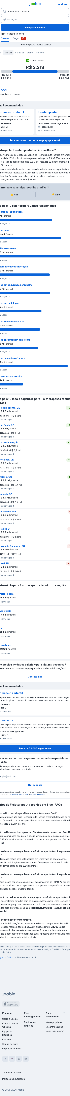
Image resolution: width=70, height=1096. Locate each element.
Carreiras (6, 1039)
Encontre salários (54, 1026)
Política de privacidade (13, 1078)
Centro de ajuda (10, 1044)
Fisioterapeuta (47, 112)
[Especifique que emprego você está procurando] (35, 11)
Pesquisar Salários (35, 27)
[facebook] (5, 1059)
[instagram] (12, 1059)
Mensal (8, 52)
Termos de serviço (11, 1072)
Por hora (40, 52)
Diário (30, 52)
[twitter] (19, 1059)
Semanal (19, 52)
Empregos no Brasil (11, 1048)
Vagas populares (54, 1022)
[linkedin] (26, 1059)
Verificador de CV (55, 1031)
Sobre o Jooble (10, 1018)
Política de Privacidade (19, 794)
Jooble (20, 1089)
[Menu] (4, 4)
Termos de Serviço (37, 794)
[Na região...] (35, 19)
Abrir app (63, 4)
